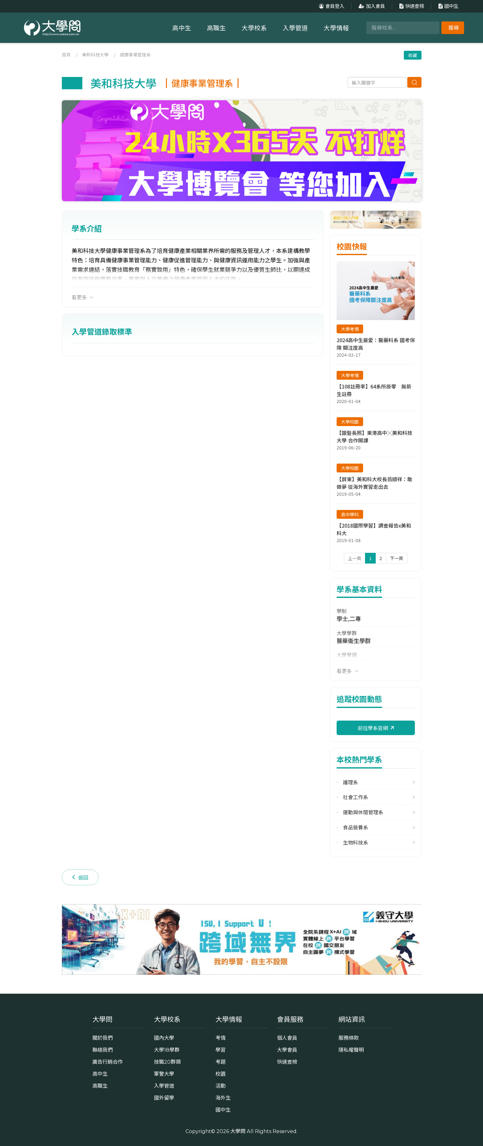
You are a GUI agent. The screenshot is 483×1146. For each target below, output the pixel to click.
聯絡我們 (102, 1050)
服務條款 (349, 1038)
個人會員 (287, 1038)
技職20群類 (167, 1062)
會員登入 (330, 6)
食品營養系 (355, 827)
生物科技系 (355, 842)
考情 (220, 1038)
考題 (220, 1062)
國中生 (447, 6)
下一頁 (396, 558)
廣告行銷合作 (107, 1062)
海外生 (223, 1098)
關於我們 (102, 1038)
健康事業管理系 (135, 54)
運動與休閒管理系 (363, 812)
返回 (80, 877)
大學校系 (254, 28)
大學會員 (287, 1050)
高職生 (216, 28)
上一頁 (354, 558)
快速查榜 (411, 6)
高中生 (181, 28)
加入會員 (371, 6)
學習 (220, 1050)
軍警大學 (164, 1074)
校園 (220, 1074)
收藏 (412, 55)
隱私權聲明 (351, 1050)
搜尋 (453, 28)
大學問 (237, 1131)
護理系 (350, 782)
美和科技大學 (95, 54)
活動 (220, 1086)
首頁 (66, 54)
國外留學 (164, 1098)
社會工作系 (355, 797)
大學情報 (336, 28)
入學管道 (295, 28)
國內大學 (164, 1038)
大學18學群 (167, 1050)
